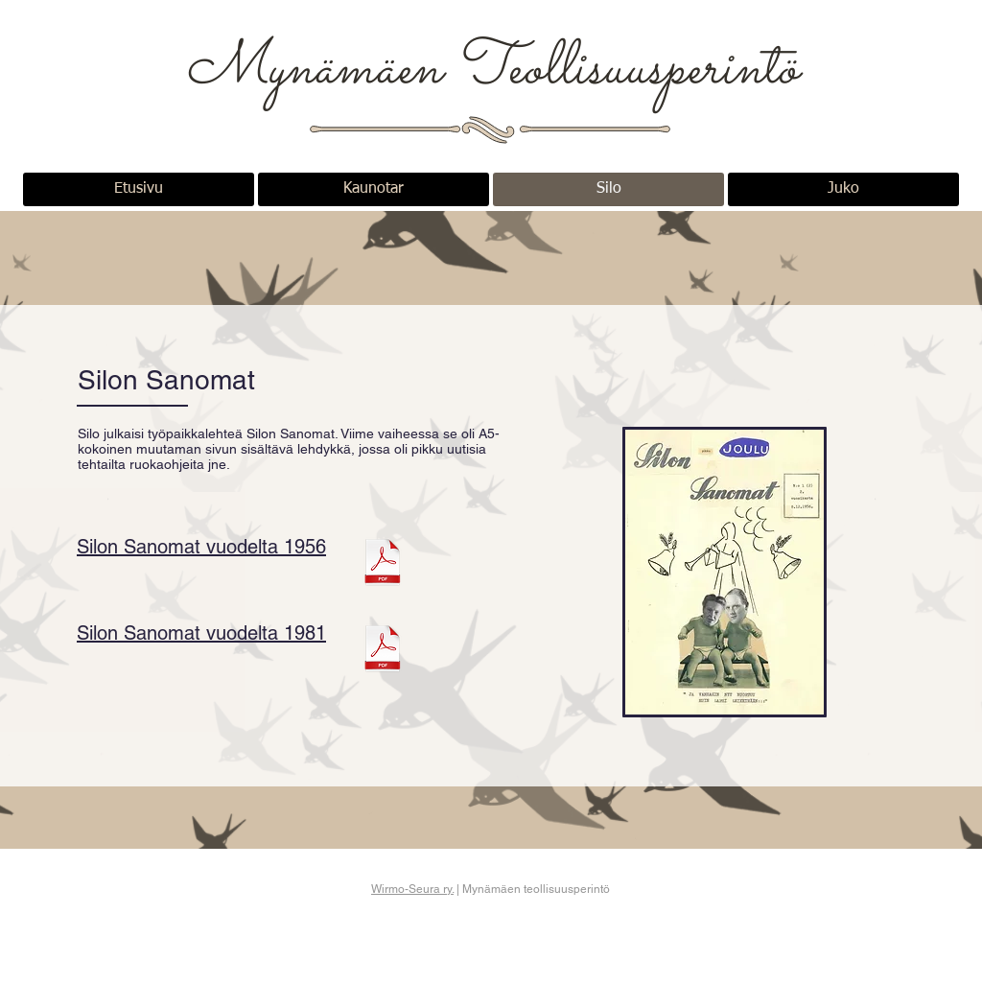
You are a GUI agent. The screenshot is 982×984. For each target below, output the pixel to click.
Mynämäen (320, 70)
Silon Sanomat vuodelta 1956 (201, 546)
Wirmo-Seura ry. (412, 889)
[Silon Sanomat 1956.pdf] (382, 564)
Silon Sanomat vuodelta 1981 (201, 632)
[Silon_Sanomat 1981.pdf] (382, 650)
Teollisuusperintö (626, 70)
